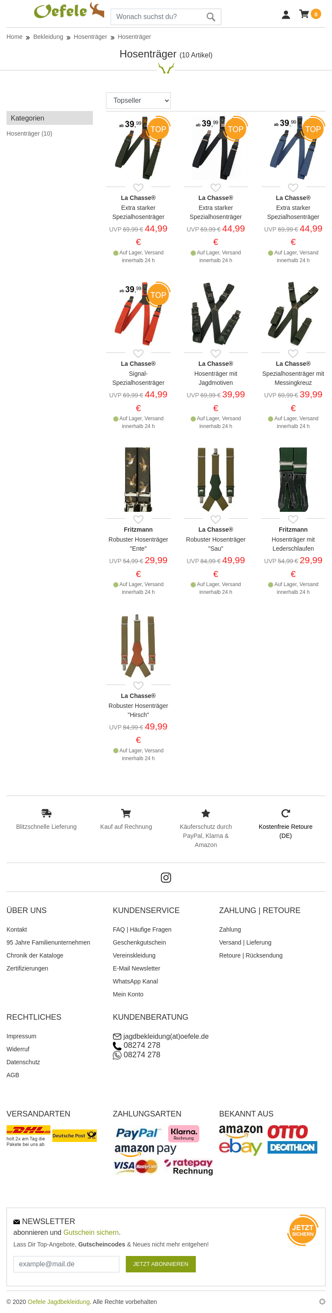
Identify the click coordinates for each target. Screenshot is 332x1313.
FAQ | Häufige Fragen (142, 929)
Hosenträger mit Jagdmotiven (215, 378)
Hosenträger (90, 36)
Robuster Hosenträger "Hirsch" (138, 710)
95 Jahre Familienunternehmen (48, 942)
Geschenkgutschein (139, 942)
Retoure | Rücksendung (251, 955)
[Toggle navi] (8, 16)
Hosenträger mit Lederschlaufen (293, 544)
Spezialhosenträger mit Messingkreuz (293, 378)
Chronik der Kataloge (35, 955)
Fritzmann (138, 529)
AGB (12, 1075)
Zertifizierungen (27, 968)
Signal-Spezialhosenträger (138, 378)
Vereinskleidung (134, 955)
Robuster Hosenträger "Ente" (138, 544)
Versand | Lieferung (245, 942)
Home (14, 36)
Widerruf (17, 1049)
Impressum (21, 1036)
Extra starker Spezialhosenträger (138, 212)
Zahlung (230, 929)
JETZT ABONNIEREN (160, 1264)
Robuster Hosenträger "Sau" (216, 544)
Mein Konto (128, 994)
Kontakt (16, 929)
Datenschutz (23, 1062)
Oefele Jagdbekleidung (58, 1301)
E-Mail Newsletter (136, 968)
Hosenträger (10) (29, 133)
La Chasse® (138, 197)
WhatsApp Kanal (135, 981)
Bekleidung (48, 36)
